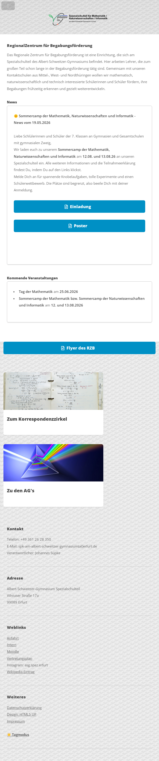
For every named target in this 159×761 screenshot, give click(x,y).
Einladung (80, 206)
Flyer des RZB (80, 348)
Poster (80, 225)
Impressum (16, 721)
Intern (11, 644)
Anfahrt (13, 638)
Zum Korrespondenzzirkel (37, 419)
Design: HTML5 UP (21, 714)
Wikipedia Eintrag (21, 671)
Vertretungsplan (19, 658)
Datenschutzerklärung (24, 707)
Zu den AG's (20, 490)
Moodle (13, 651)
